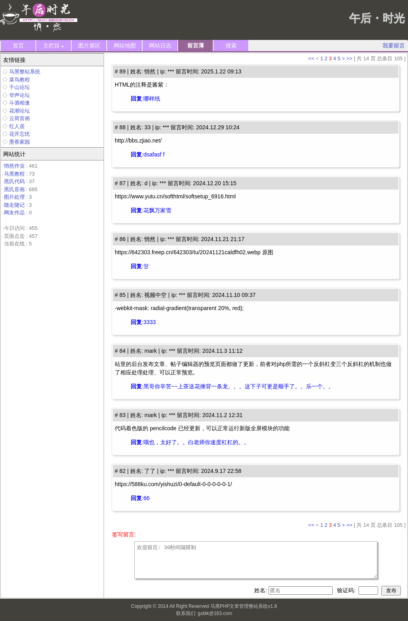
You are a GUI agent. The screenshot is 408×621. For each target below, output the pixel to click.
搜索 (231, 45)
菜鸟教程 (19, 80)
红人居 (17, 126)
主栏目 (53, 45)
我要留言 (393, 45)
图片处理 (14, 197)
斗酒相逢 (19, 103)
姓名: (261, 590)
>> (349, 58)
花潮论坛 (19, 111)
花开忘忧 (19, 134)
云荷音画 (19, 118)
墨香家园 (19, 142)
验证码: (347, 590)
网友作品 (14, 213)
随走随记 (14, 205)
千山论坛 (19, 87)
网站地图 (125, 45)
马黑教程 (14, 174)
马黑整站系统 (24, 72)
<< (311, 58)
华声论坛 (19, 95)
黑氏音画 (14, 189)
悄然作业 (14, 166)
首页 (18, 45)
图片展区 (89, 45)
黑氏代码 (14, 181)
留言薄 (195, 45)
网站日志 (160, 45)
